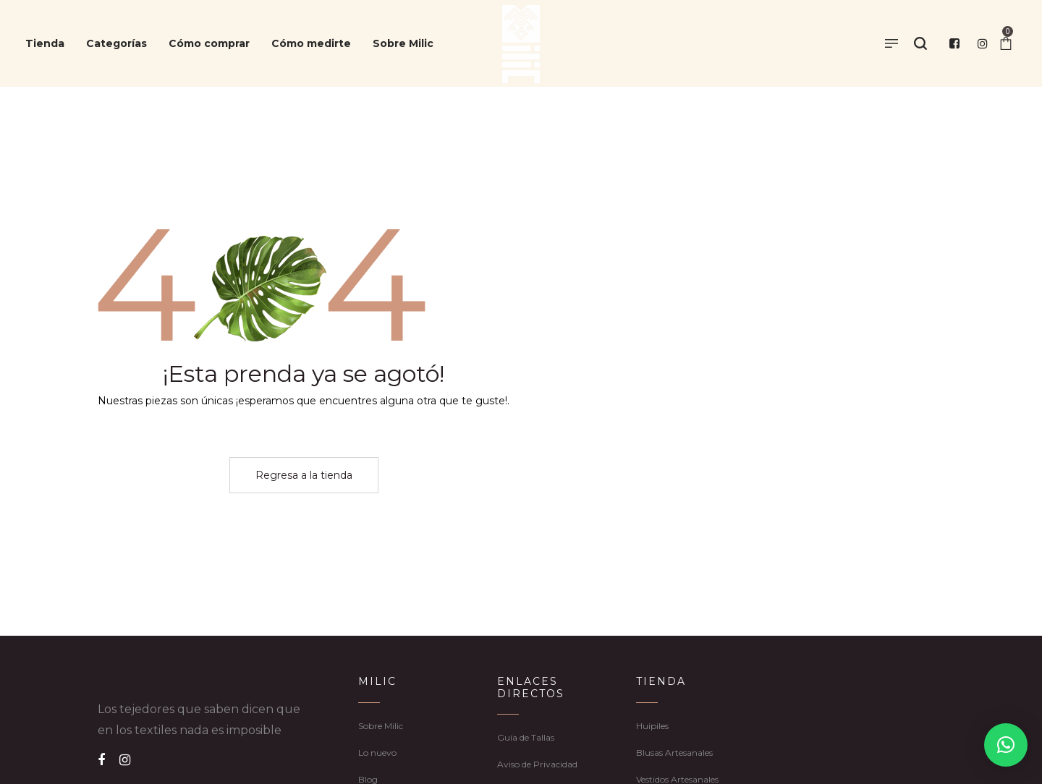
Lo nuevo (377, 752)
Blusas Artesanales (674, 752)
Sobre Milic (380, 725)
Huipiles (652, 725)
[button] (1006, 745)
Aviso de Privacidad (537, 764)
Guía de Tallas (525, 737)
